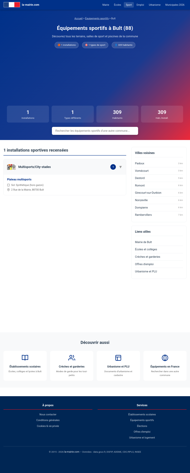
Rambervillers (159, 215)
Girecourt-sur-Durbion (159, 193)
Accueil (78, 18)
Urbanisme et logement (142, 437)
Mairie (105, 4)
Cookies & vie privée (48, 426)
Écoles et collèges (146, 249)
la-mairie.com (71, 451)
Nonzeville (159, 200)
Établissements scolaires (142, 414)
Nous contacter (47, 414)
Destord (159, 178)
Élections (142, 426)
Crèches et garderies (147, 256)
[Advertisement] (95, 77)
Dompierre (159, 207)
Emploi (140, 4)
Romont (159, 185)
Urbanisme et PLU (146, 271)
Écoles (117, 4)
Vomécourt (159, 170)
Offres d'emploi (144, 264)
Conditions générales (48, 420)
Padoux (159, 163)
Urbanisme (155, 4)
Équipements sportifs (97, 18)
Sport (129, 4)
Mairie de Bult (143, 242)
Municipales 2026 (174, 4)
